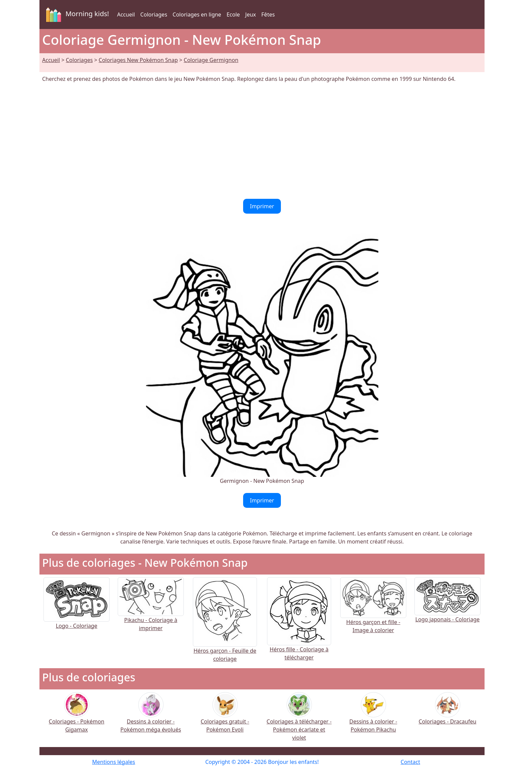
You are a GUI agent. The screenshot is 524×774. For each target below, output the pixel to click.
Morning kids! (76, 14)
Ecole (233, 14)
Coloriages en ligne (197, 14)
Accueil (126, 14)
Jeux (250, 14)
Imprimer (262, 206)
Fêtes (268, 14)
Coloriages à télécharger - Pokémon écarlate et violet (299, 721)
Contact (410, 762)
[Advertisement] (262, 141)
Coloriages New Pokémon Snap (138, 60)
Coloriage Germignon (211, 60)
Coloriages (153, 14)
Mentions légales (113, 762)
